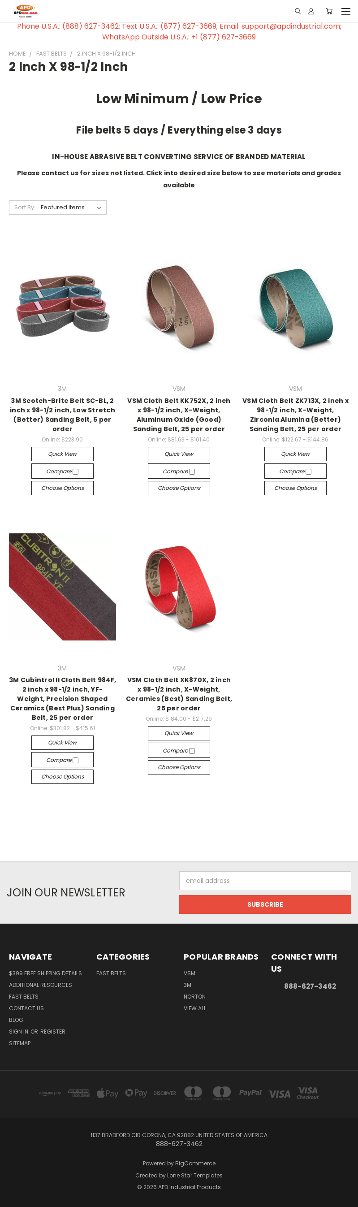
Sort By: (24, 207)
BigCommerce (195, 1163)
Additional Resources (40, 985)
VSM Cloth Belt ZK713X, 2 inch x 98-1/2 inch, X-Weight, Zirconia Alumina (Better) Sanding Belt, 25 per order (295, 414)
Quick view (62, 454)
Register (52, 1031)
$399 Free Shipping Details (45, 973)
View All (195, 1008)
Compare (62, 471)
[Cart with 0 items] (329, 11)
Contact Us (26, 1008)
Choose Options (62, 488)
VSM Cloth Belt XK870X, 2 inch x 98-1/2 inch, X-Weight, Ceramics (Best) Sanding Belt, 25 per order (179, 694)
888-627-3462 (310, 986)
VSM (189, 973)
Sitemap (19, 1043)
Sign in (19, 1031)
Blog (16, 1020)
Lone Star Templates (195, 1175)
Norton (195, 996)
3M (187, 985)
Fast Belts (24, 996)
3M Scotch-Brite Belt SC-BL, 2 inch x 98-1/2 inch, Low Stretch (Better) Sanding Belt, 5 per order (62, 414)
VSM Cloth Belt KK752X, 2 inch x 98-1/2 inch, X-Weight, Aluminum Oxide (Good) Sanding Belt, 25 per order (178, 414)
